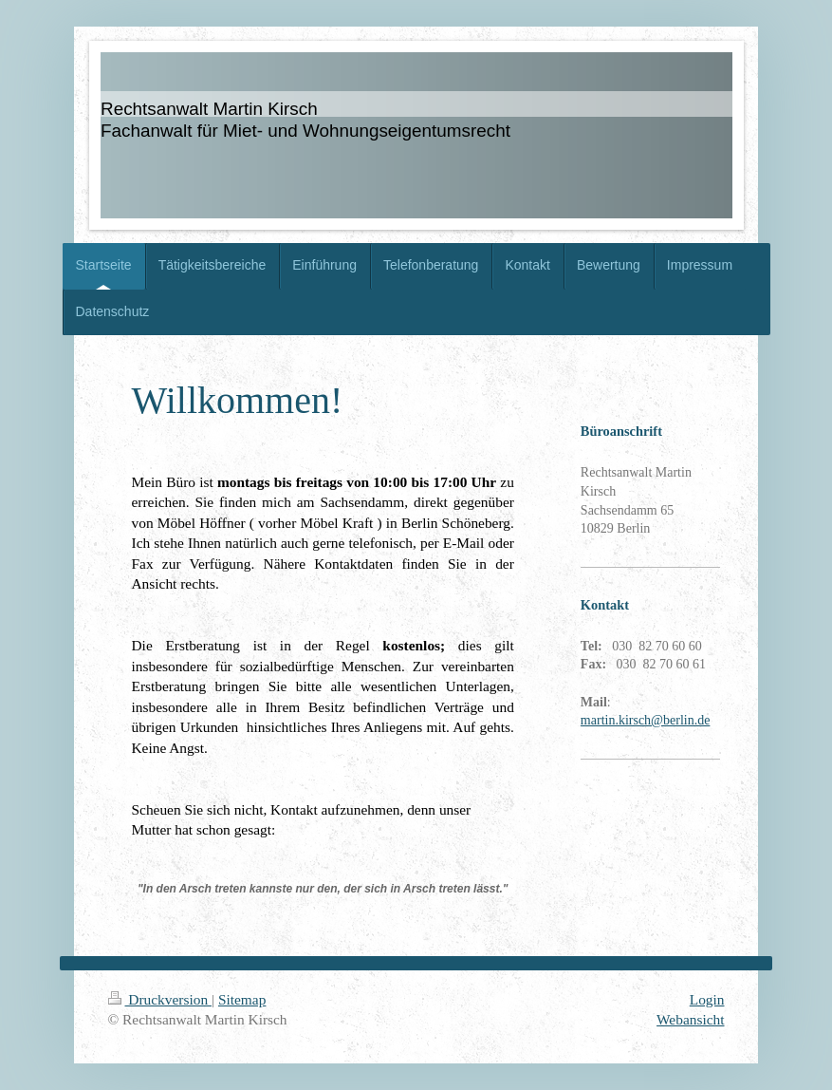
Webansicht (690, 1019)
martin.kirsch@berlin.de (646, 720)
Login (707, 999)
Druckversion (160, 999)
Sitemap (242, 999)
